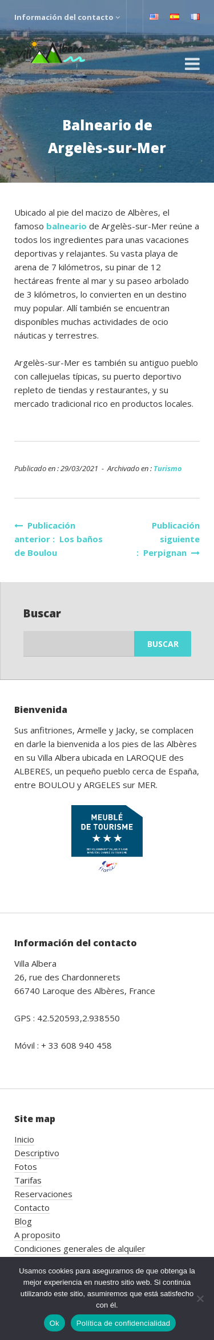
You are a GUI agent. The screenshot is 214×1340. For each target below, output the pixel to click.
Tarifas (28, 1180)
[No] (199, 1298)
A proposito (37, 1234)
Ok (54, 1323)
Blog (23, 1221)
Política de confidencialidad (123, 1323)
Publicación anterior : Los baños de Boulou (58, 538)
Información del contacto (67, 17)
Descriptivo (36, 1152)
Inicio (24, 1139)
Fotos (25, 1166)
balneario (67, 226)
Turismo (168, 468)
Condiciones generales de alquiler (80, 1248)
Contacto (32, 1207)
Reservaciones (43, 1193)
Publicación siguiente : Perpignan (168, 538)
